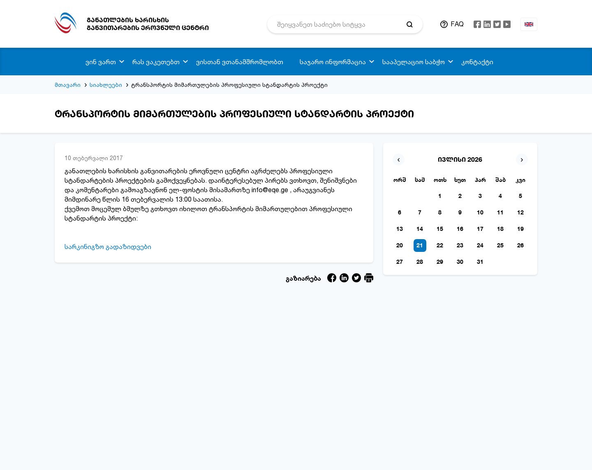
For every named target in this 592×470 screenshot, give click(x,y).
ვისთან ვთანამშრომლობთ (239, 62)
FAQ (457, 24)
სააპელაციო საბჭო (413, 62)
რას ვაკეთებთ (156, 62)
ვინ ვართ (101, 62)
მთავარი (68, 84)
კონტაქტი (477, 62)
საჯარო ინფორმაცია (333, 62)
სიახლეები (106, 84)
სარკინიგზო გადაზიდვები (108, 246)
